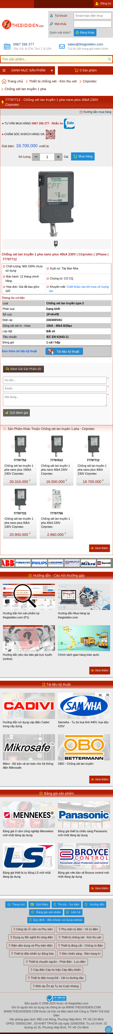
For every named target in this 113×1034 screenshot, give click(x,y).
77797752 (20, 460)
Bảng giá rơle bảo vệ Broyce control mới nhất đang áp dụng (83, 874)
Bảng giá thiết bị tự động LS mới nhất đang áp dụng (27, 874)
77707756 (56, 513)
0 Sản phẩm (88, 70)
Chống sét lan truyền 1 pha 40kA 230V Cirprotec (55, 522)
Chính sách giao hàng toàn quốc (78, 654)
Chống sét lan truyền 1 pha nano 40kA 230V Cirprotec (55, 469)
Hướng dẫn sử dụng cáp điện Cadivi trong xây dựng (26, 724)
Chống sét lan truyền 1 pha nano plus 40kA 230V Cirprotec (92, 469)
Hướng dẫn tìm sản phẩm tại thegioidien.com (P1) (21, 615)
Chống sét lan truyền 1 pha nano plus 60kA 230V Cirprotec (18, 522)
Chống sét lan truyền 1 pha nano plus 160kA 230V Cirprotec (18, 469)
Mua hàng (85, 156)
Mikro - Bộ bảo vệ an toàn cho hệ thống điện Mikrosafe (28, 765)
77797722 (20, 513)
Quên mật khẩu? (60, 32)
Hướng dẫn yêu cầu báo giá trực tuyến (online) (27, 656)
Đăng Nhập (87, 32)
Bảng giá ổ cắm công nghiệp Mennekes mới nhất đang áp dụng (28, 833)
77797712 (93, 460)
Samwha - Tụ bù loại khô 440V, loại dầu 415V (83, 724)
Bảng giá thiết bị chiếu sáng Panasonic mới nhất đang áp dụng (82, 833)
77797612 (56, 460)
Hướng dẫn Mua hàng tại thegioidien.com (74, 615)
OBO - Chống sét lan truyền (75, 763)
